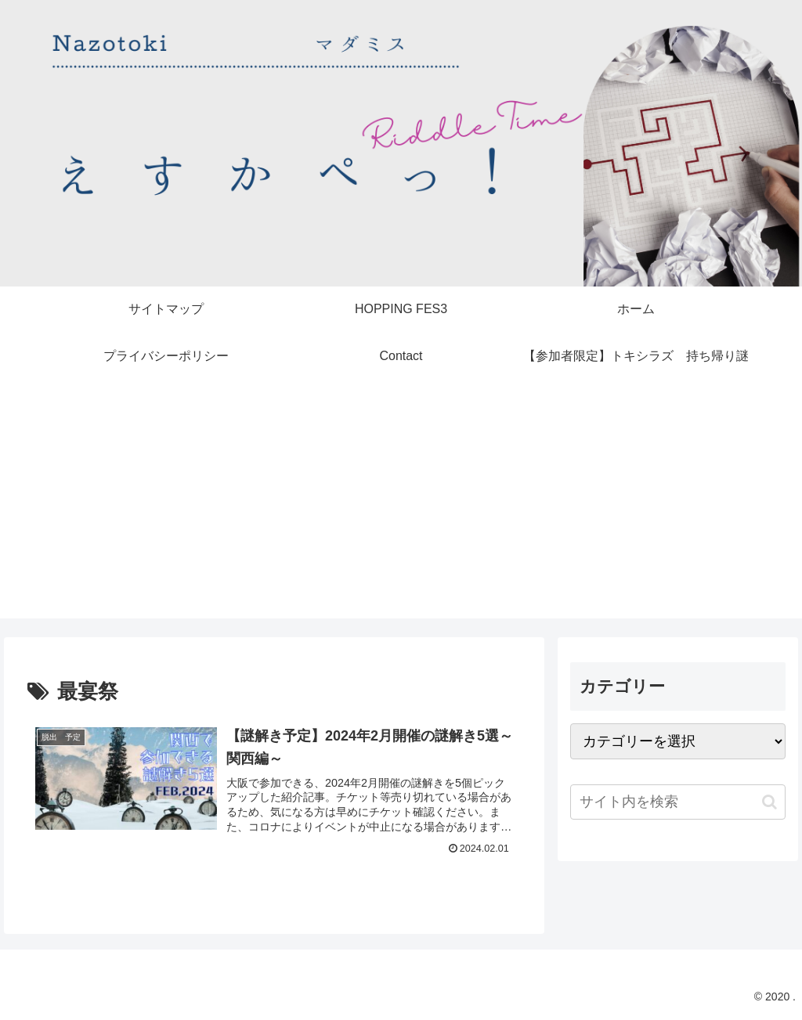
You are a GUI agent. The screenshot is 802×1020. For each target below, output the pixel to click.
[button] (769, 802)
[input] (677, 802)
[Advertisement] (401, 508)
